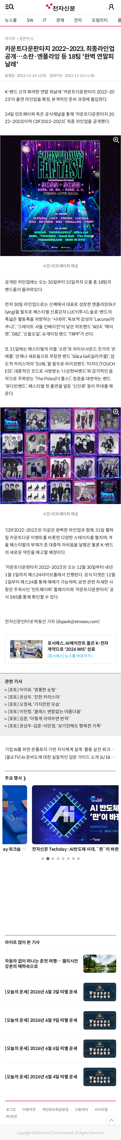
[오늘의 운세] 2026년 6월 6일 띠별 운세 (41, 1048)
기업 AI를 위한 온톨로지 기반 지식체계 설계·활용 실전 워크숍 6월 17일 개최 (60, 749)
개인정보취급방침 (55, 1109)
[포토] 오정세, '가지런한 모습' (34, 704)
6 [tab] (68, 858)
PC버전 (11, 1116)
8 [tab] (78, 858)
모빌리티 (100, 20)
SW (30, 20)
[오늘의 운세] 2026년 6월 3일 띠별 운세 (41, 992)
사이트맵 (101, 1109)
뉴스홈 (11, 20)
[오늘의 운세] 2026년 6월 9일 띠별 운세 (41, 1020)
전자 (78, 20)
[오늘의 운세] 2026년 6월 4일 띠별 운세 (41, 1077)
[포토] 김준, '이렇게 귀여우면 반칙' (38, 718)
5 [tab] (63, 858)
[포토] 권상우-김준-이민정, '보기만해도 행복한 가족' (54, 726)
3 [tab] (53, 858)
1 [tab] (42, 858)
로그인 (11, 1109)
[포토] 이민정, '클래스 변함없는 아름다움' (44, 711)
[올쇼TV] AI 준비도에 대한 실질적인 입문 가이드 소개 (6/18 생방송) (60, 757)
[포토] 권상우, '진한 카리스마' (34, 697)
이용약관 (29, 1109)
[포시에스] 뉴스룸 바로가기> (70, 656)
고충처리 (81, 1109)
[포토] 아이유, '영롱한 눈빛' (32, 690)
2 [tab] (48, 858)
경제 (60, 20)
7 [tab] (73, 858)
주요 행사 (15, 778)
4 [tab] (58, 858)
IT (44, 20)
